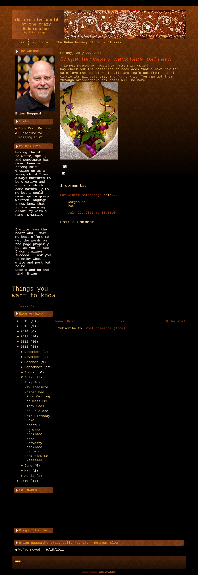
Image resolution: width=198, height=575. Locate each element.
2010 (24, 481)
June (28, 466)
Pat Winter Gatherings (81, 195)
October (31, 362)
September (33, 367)
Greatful (32, 425)
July (28, 377)
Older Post (176, 321)
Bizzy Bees (34, 406)
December (32, 352)
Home (121, 321)
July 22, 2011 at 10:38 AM (92, 213)
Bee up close (36, 411)
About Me (26, 306)
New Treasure (36, 387)
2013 (24, 336)
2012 (24, 342)
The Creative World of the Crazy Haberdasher (36, 24)
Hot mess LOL (36, 401)
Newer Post (65, 321)
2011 (24, 347)
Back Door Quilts (34, 128)
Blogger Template (89, 572)
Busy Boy (32, 382)
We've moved (29, 550)
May (27, 471)
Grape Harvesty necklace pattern (116, 59)
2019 (24, 321)
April (29, 476)
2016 (24, 326)
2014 (24, 331)
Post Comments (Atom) (105, 328)
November (32, 357)
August (30, 372)
